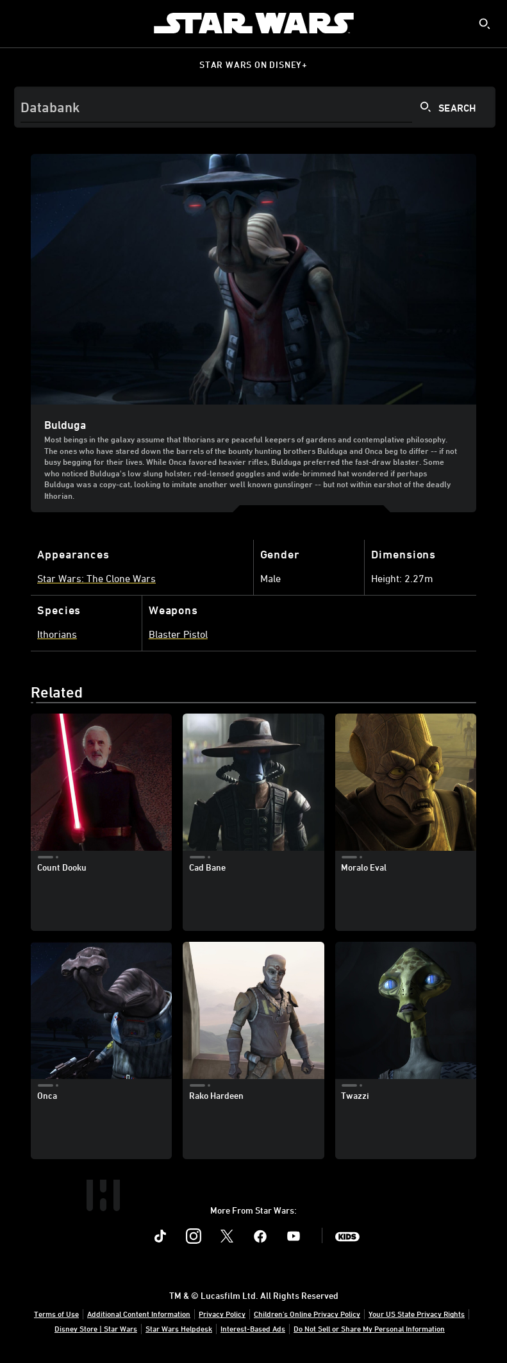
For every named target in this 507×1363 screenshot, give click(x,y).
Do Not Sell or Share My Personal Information (369, 1328)
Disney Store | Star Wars (95, 1328)
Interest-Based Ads (252, 1328)
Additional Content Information (138, 1313)
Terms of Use (56, 1313)
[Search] (254, 107)
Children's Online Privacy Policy (307, 1313)
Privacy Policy (222, 1313)
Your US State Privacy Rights (417, 1313)
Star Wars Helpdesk (178, 1328)
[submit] (484, 23)
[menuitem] (20, 23)
